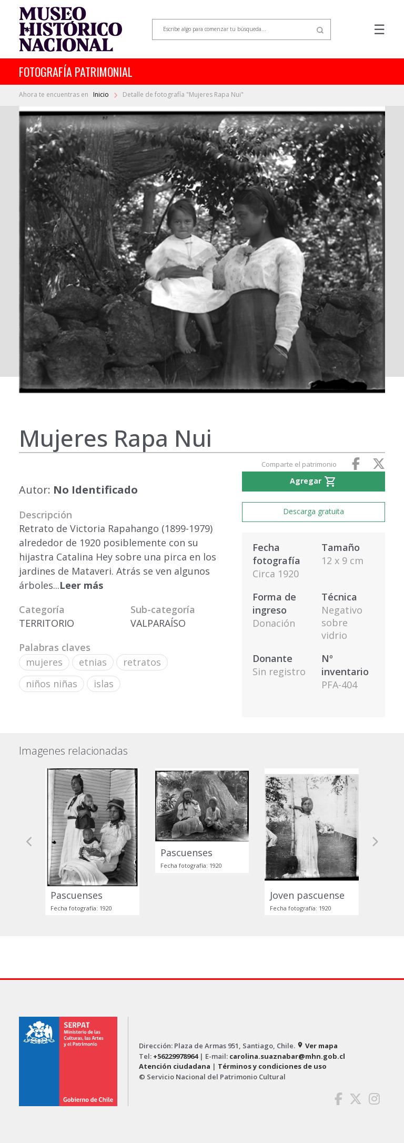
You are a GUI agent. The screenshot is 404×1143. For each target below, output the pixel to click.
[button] (29, 841)
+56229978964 (175, 1056)
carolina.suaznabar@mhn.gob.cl (287, 1056)
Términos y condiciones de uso (272, 1066)
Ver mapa (317, 1045)
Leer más (81, 585)
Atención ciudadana (174, 1066)
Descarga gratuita (313, 511)
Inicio (101, 94)
